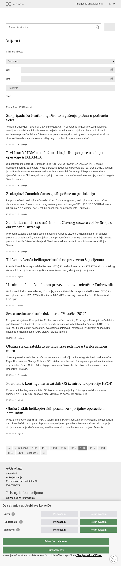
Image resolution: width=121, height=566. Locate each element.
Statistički (8, 536)
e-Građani (11, 473)
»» (44, 452)
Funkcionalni (10, 528)
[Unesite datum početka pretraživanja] (68, 70)
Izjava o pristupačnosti (18, 501)
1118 (102, 448)
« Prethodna (21, 448)
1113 (54, 448)
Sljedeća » (32, 452)
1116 (83, 448)
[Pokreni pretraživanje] (97, 27)
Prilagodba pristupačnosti (89, 3)
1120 (20, 452)
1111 (34, 448)
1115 (73, 448)
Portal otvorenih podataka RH (22, 481)
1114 (63, 448)
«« (9, 448)
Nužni (6, 521)
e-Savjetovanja (14, 477)
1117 (92, 448)
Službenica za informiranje (20, 497)
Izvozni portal (13, 485)
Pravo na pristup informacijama (23, 505)
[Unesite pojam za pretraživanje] (21, 27)
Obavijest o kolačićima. (89, 555)
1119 (10, 452)
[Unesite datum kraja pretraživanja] (68, 79)
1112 (44, 448)
